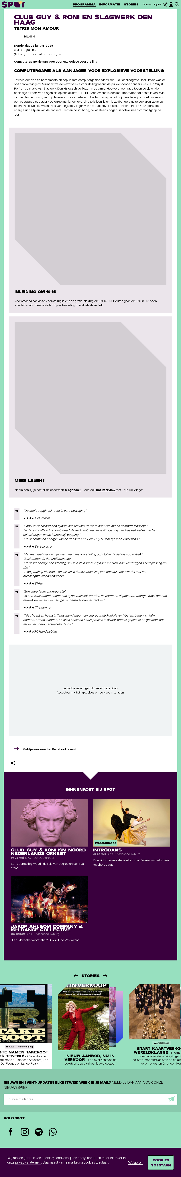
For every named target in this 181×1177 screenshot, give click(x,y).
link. (101, 305)
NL (26, 36)
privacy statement (28, 1162)
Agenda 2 (74, 490)
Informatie (109, 4)
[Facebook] (11, 1132)
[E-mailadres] (90, 1099)
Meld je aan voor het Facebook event (49, 749)
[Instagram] (25, 1132)
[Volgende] (105, 975)
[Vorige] (75, 975)
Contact (147, 4)
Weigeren (135, 1162)
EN (32, 36)
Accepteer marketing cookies (76, 692)
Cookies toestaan (161, 1162)
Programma (84, 4)
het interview (106, 490)
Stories (131, 4)
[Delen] (13, 763)
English (157, 4)
